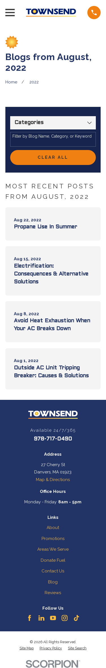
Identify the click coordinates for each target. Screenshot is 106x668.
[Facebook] (30, 618)
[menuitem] (27, 648)
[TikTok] (76, 618)
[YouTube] (53, 618)
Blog (53, 582)
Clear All (53, 157)
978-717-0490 (53, 439)
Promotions (53, 538)
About (53, 527)
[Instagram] (65, 618)
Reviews (53, 592)
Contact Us (53, 571)
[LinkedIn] (41, 618)
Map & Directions (53, 479)
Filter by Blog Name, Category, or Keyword (52, 136)
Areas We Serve (53, 549)
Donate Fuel (53, 560)
